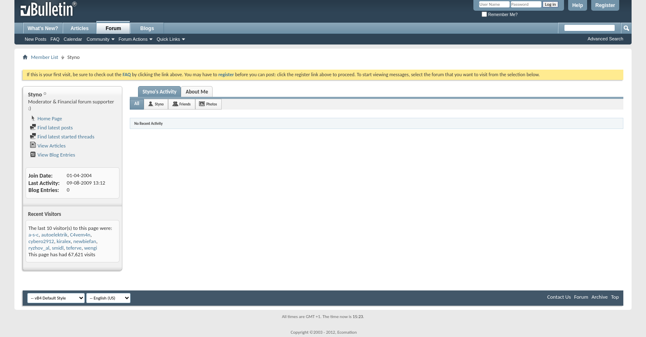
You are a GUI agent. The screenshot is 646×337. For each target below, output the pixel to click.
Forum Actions (133, 39)
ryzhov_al (38, 248)
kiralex (63, 241)
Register (605, 5)
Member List (44, 57)
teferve (74, 248)
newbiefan (84, 241)
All (136, 103)
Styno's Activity (159, 92)
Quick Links (168, 39)
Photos (211, 104)
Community (98, 39)
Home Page (46, 118)
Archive (600, 297)
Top (615, 297)
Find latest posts (51, 127)
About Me (197, 92)
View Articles (48, 146)
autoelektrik (54, 235)
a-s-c (33, 235)
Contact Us (559, 297)
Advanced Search (605, 38)
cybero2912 (41, 241)
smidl (57, 248)
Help (577, 5)
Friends (184, 104)
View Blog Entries (52, 155)
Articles (79, 28)
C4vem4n (80, 235)
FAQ (55, 39)
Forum (113, 28)
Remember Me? (499, 14)
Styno (159, 104)
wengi (90, 248)
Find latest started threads (62, 136)
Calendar (73, 39)
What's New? (43, 28)
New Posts (36, 39)
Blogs (147, 28)
